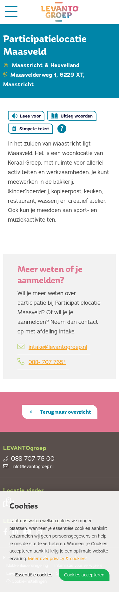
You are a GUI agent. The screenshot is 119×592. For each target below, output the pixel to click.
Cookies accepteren (84, 575)
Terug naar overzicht (60, 412)
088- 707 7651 (47, 362)
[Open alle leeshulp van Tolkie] (61, 128)
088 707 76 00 (29, 459)
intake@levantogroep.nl (58, 347)
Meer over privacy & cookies (56, 559)
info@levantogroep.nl (28, 467)
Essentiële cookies (33, 575)
